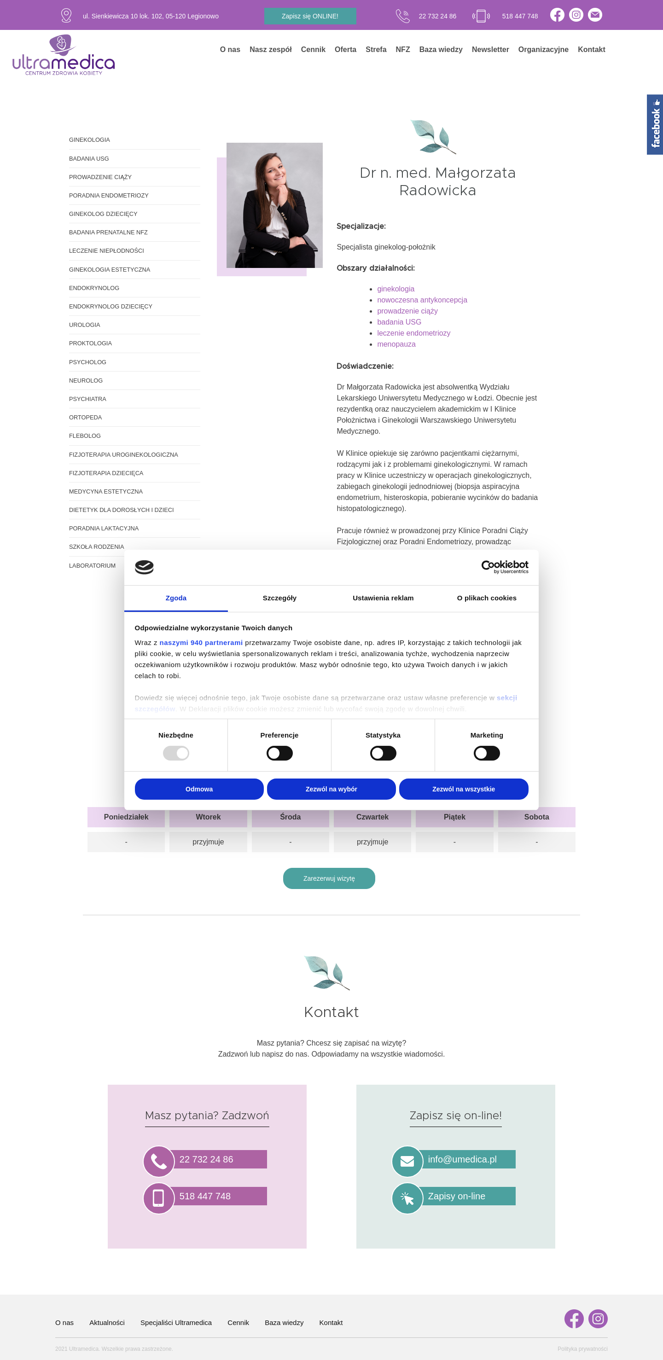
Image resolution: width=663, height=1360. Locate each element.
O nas (230, 49)
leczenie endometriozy (413, 333)
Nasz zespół (271, 49)
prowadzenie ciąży (407, 311)
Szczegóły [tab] (280, 598)
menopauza (396, 344)
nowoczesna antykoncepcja (422, 300)
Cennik (313, 49)
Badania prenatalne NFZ (108, 232)
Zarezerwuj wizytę (329, 878)
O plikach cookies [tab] (487, 598)
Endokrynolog (94, 288)
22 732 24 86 (438, 16)
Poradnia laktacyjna (104, 528)
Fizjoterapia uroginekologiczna (123, 454)
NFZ (403, 49)
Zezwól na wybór (331, 789)
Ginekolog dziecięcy (103, 213)
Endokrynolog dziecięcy (110, 306)
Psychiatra (87, 398)
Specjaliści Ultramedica (176, 1322)
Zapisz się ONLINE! (310, 16)
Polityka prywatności (583, 1349)
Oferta (345, 49)
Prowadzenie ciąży (100, 177)
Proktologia (90, 343)
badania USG (399, 322)
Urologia (84, 324)
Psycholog (87, 362)
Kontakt (591, 49)
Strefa (376, 49)
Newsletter (490, 49)
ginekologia (395, 289)
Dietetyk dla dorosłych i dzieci (121, 509)
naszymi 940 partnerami (201, 642)
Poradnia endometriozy (109, 195)
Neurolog (86, 380)
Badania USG (89, 158)
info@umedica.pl (462, 1159)
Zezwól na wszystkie (463, 789)
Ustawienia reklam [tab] (383, 598)
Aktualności (107, 1322)
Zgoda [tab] (176, 598)
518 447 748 (520, 16)
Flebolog (85, 435)
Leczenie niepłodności (106, 250)
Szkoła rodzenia (96, 546)
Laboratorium (92, 565)
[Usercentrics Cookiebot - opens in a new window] (488, 567)
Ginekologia (89, 139)
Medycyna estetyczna (106, 491)
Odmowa (199, 789)
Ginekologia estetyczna (109, 269)
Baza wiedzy (441, 49)
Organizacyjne (543, 49)
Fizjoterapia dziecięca (106, 473)
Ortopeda (85, 417)
